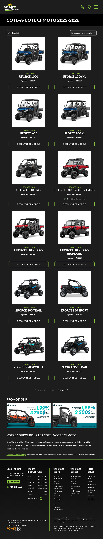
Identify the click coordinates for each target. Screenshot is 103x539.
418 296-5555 (14, 487)
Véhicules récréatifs (57, 482)
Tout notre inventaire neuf (59, 477)
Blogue (89, 481)
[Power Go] (28, 529)
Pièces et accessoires (91, 499)
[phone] (83, 7)
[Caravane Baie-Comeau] (11, 7)
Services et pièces (91, 491)
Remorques (57, 502)
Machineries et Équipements (58, 487)
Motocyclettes (58, 496)
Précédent (41, 390)
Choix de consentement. (70, 530)
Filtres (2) (13, 32)
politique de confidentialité (63, 528)
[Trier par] (83, 32)
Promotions (91, 487)
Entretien (90, 495)
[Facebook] (40, 498)
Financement (74, 496)
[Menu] (96, 6)
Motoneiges (57, 499)
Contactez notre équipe (16, 454)
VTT (55, 505)
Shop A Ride (23, 525)
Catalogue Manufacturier (58, 509)
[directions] (89, 7)
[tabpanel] (37, 485)
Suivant (63, 390)
